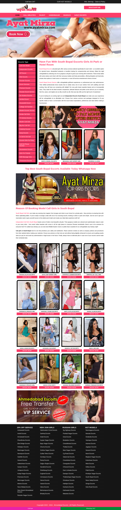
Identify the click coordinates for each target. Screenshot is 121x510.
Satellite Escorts (22, 457)
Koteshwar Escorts (92, 460)
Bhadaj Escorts (45, 493)
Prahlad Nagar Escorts (70, 433)
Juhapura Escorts (23, 470)
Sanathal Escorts (45, 467)
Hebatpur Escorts (23, 447)
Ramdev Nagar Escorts (24, 495)
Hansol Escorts (22, 460)
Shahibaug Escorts (46, 470)
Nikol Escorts (90, 463)
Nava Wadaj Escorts (23, 487)
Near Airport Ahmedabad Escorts (25, 491)
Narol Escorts (90, 453)
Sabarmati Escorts (69, 457)
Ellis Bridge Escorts (23, 443)
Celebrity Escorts (24, 129)
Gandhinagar (54, 15)
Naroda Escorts (90, 433)
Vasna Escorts (44, 480)
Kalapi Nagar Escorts (24, 473)
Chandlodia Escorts (69, 460)
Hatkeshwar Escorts (23, 463)
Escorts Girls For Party (26, 140)
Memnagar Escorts (23, 480)
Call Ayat (30, 508)
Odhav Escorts (90, 467)
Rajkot (42, 15)
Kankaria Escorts (68, 487)
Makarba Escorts (68, 493)
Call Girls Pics (29, 15)
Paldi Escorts (90, 470)
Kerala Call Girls (24, 114)
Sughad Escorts (45, 473)
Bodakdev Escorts (68, 440)
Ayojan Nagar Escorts (47, 440)
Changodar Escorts (69, 463)
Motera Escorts (22, 483)
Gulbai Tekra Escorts (46, 453)
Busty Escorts (23, 133)
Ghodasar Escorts (68, 480)
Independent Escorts (26, 69)
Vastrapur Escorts (91, 440)
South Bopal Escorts (92, 477)
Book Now (49, 163)
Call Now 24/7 (30, 2)
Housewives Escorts (25, 149)
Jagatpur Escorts (91, 447)
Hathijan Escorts (68, 483)
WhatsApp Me (94, 7)
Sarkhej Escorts (45, 433)
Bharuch (67, 15)
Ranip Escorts (44, 460)
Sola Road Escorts (91, 487)
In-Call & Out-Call (25, 136)
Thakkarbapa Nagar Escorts (72, 477)
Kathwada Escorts (68, 490)
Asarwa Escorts (91, 443)
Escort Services (24, 84)
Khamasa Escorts (23, 477)
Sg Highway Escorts (69, 430)
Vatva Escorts (44, 487)
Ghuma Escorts (45, 447)
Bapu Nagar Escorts (46, 443)
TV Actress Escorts (25, 118)
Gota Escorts (67, 437)
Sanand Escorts (91, 450)
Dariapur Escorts (68, 473)
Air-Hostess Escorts (25, 95)
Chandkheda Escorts (69, 443)
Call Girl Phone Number (24, 145)
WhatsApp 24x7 (90, 508)
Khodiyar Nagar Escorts (93, 473)
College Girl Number (25, 107)
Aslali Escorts (44, 437)
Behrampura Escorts (46, 490)
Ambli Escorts (21, 433)
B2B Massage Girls (25, 157)
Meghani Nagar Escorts (93, 457)
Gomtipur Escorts (45, 457)
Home (17, 15)
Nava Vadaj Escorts (92, 480)
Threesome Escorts (25, 160)
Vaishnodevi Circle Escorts (48, 430)
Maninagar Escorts (23, 450)
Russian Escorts (24, 80)
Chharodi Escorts (68, 467)
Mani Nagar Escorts (69, 450)
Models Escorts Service (26, 110)
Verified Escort (24, 99)
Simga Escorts (90, 483)
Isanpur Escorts (22, 467)
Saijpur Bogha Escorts (47, 463)
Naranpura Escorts (23, 453)
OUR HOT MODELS (64, 2)
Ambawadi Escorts (23, 430)
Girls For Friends (24, 153)
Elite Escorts (23, 77)
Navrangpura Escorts (92, 430)
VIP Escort (22, 73)
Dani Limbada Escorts (70, 470)
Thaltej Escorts (67, 447)
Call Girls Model (24, 65)
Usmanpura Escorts (46, 477)
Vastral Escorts (45, 483)
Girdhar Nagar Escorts (47, 450)
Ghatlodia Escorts (91, 437)
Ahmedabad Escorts (61, 505)
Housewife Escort (25, 103)
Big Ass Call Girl (24, 125)
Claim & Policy (100, 2)
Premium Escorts (24, 88)
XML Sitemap (88, 2)
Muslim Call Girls (24, 122)
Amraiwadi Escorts (23, 437)
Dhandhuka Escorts (23, 440)
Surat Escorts (80, 15)
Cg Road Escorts (68, 453)
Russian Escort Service (26, 92)
